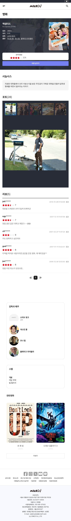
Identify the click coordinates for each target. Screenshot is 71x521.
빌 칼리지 (12, 383)
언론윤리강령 (43, 481)
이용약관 (33, 481)
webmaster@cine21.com (38, 514)
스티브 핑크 (11, 36)
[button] (63, 110)
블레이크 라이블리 (27, 39)
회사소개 (15, 478)
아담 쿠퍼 (12, 380)
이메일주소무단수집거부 (21, 481)
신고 (67, 202)
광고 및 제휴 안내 (26, 478)
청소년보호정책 (59, 478)
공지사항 (8, 478)
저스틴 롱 (10, 39)
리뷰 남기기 (35, 63)
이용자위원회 (53, 481)
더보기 (35, 456)
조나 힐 (17, 39)
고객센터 (36, 478)
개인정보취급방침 (46, 478)
